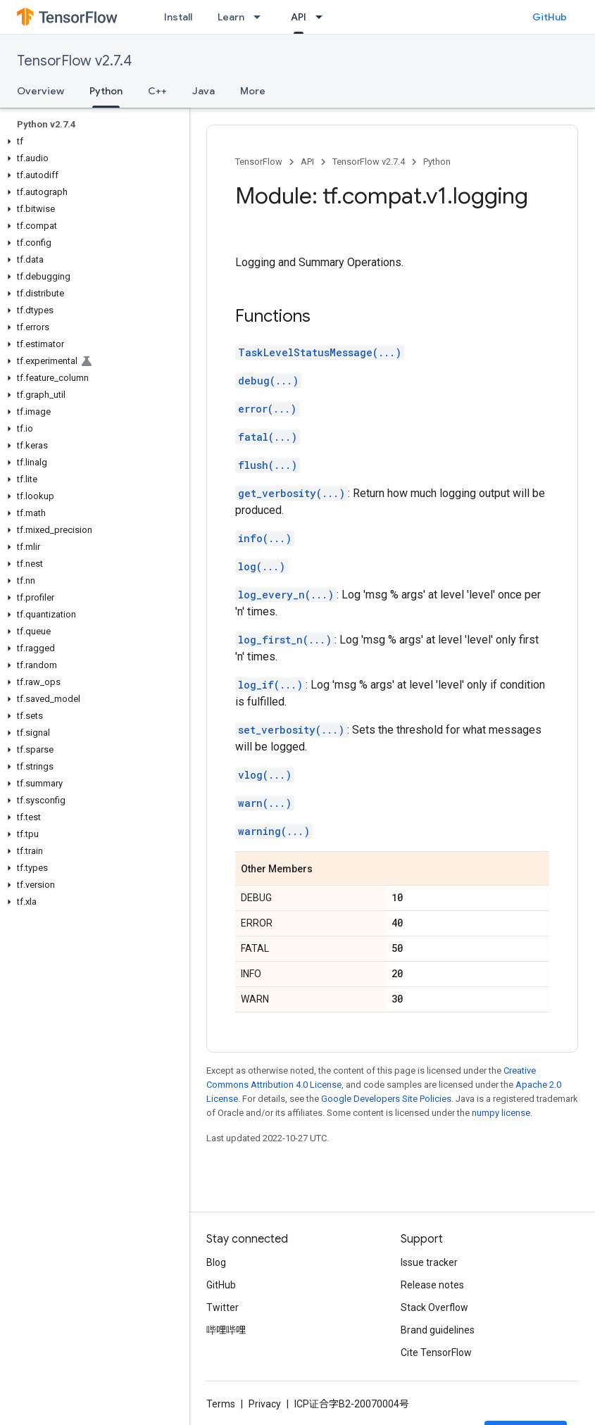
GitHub (549, 17)
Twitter (222, 1307)
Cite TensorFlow (436, 1352)
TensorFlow (258, 161)
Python (437, 161)
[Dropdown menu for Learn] (261, 17)
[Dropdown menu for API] (323, 17)
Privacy (265, 1404)
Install (178, 17)
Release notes (432, 1285)
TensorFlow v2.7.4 (74, 61)
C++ (157, 90)
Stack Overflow (434, 1307)
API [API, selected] (298, 17)
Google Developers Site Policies (386, 1098)
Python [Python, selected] (106, 90)
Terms (220, 1404)
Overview (40, 90)
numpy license (501, 1112)
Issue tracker (429, 1262)
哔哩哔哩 (226, 1330)
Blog (216, 1262)
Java (203, 90)
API (307, 161)
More (252, 90)
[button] (92, 141)
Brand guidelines (438, 1330)
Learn (231, 17)
